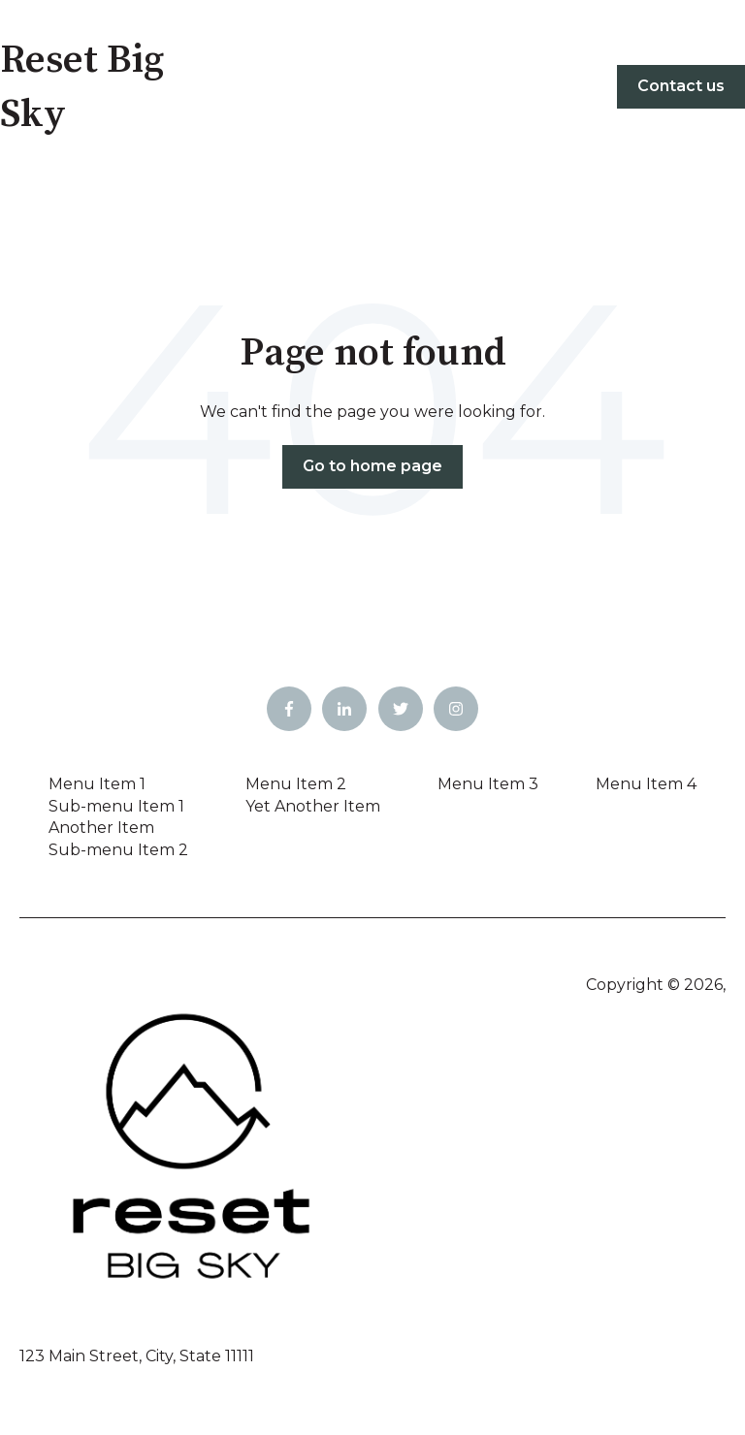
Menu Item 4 (646, 784)
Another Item (101, 827)
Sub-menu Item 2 (118, 850)
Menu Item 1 (97, 784)
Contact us (681, 86)
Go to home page (372, 466)
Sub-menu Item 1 (116, 806)
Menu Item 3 (487, 784)
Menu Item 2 (295, 784)
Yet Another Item (312, 806)
